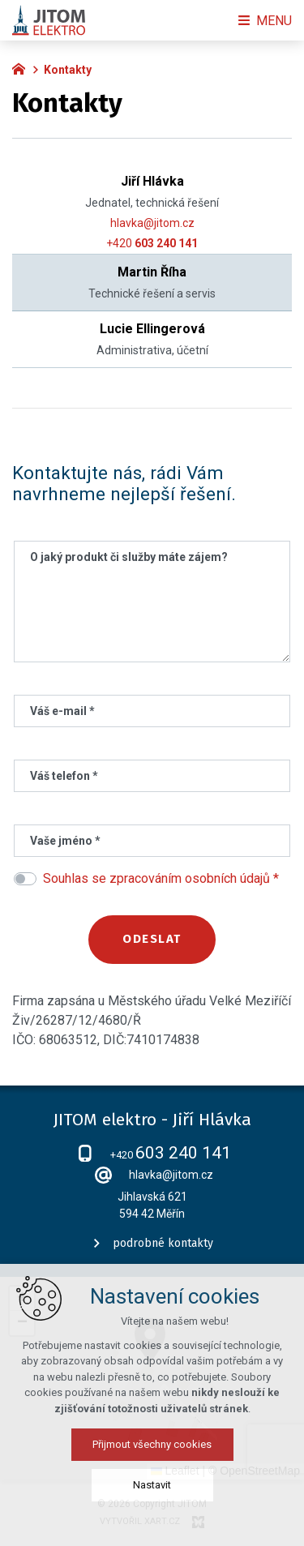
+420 (152, 243)
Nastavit (152, 1485)
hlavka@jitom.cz (152, 222)
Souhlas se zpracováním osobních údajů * (161, 878)
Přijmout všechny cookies (152, 1444)
